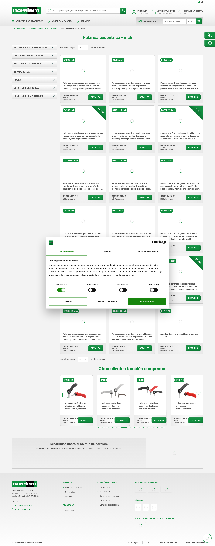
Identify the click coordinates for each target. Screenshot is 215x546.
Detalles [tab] (107, 252)
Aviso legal (133, 542)
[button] (99, 427)
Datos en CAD (105, 487)
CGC (149, 542)
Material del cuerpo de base (30, 47)
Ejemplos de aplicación (109, 505)
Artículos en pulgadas (37, 29)
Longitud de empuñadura (28, 96)
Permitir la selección (107, 301)
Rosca (17, 80)
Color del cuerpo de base (28, 55)
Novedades (70, 492)
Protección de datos (168, 542)
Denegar (68, 301)
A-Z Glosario (105, 492)
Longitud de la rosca (26, 88)
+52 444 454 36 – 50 (22, 505)
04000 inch (54, 29)
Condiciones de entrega (109, 496)
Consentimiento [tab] (66, 252)
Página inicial (19, 29)
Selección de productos (27, 21)
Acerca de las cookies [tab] (149, 252)
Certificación (105, 500)
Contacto (69, 496)
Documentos (70, 510)
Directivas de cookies (195, 542)
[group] (76, 400)
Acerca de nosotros (73, 487)
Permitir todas (147, 301)
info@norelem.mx (21, 509)
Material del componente (29, 63)
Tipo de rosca (22, 72)
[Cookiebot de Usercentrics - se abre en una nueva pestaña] (154, 243)
